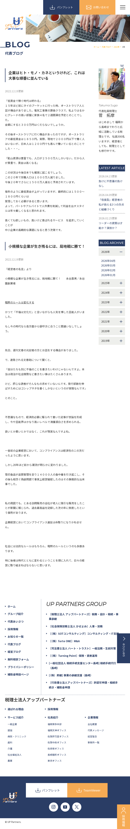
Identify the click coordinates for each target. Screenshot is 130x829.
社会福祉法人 (15, 754)
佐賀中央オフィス (57, 742)
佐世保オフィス (56, 748)
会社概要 (92, 724)
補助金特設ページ (18, 674)
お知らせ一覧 (16, 637)
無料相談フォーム (18, 659)
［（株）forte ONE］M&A (64, 641)
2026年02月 (108, 270)
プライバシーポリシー (21, 667)
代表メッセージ (96, 730)
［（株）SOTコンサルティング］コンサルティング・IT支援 (84, 634)
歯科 (10, 742)
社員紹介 (53, 717)
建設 (10, 730)
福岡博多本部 (55, 724)
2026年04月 (108, 261)
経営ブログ (14, 652)
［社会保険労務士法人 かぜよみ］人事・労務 (76, 626)
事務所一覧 (93, 742)
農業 (10, 760)
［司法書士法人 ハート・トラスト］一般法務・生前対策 (82, 648)
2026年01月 (108, 275)
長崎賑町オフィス (57, 754)
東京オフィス (55, 760)
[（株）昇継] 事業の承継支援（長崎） (71, 675)
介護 (10, 748)
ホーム (12, 606)
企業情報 (93, 717)
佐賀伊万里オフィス (58, 736)
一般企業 (12, 724)
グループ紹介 (15, 614)
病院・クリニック (17, 736)
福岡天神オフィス (57, 730)
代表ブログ (14, 644)
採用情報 (13, 629)
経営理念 (92, 736)
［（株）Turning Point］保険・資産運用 (73, 656)
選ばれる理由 (16, 709)
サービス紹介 (16, 717)
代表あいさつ (16, 621)
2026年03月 (108, 265)
